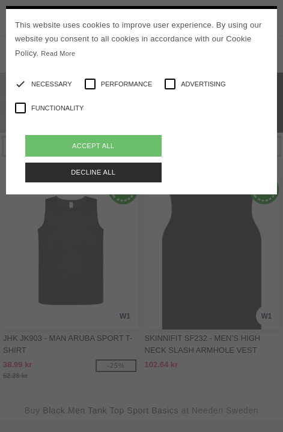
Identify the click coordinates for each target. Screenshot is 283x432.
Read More (58, 53)
